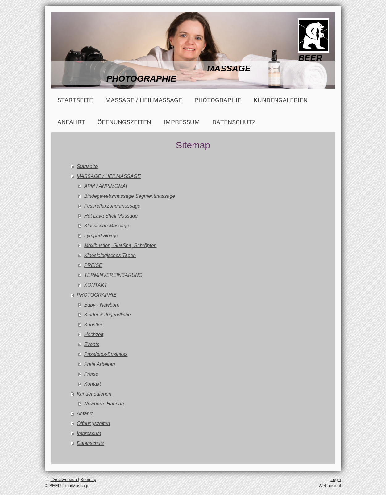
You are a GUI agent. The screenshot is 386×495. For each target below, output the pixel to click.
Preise (91, 374)
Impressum (89, 433)
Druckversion (61, 479)
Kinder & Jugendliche (107, 314)
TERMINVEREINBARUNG (113, 275)
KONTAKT (95, 285)
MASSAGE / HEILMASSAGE (109, 176)
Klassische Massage (106, 225)
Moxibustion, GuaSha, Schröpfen (120, 245)
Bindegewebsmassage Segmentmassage (129, 196)
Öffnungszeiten (93, 423)
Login (335, 479)
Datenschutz (90, 443)
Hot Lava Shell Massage (111, 215)
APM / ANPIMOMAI (105, 186)
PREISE (93, 265)
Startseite (87, 166)
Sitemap (88, 479)
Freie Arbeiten (99, 364)
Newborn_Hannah (104, 403)
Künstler (93, 324)
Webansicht (330, 485)
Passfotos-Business (106, 354)
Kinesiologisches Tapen (110, 255)
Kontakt (92, 384)
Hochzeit (93, 334)
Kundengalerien (94, 393)
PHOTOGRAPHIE (97, 295)
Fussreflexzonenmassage (112, 206)
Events (91, 344)
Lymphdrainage (101, 235)
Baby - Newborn (102, 304)
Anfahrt (85, 413)
